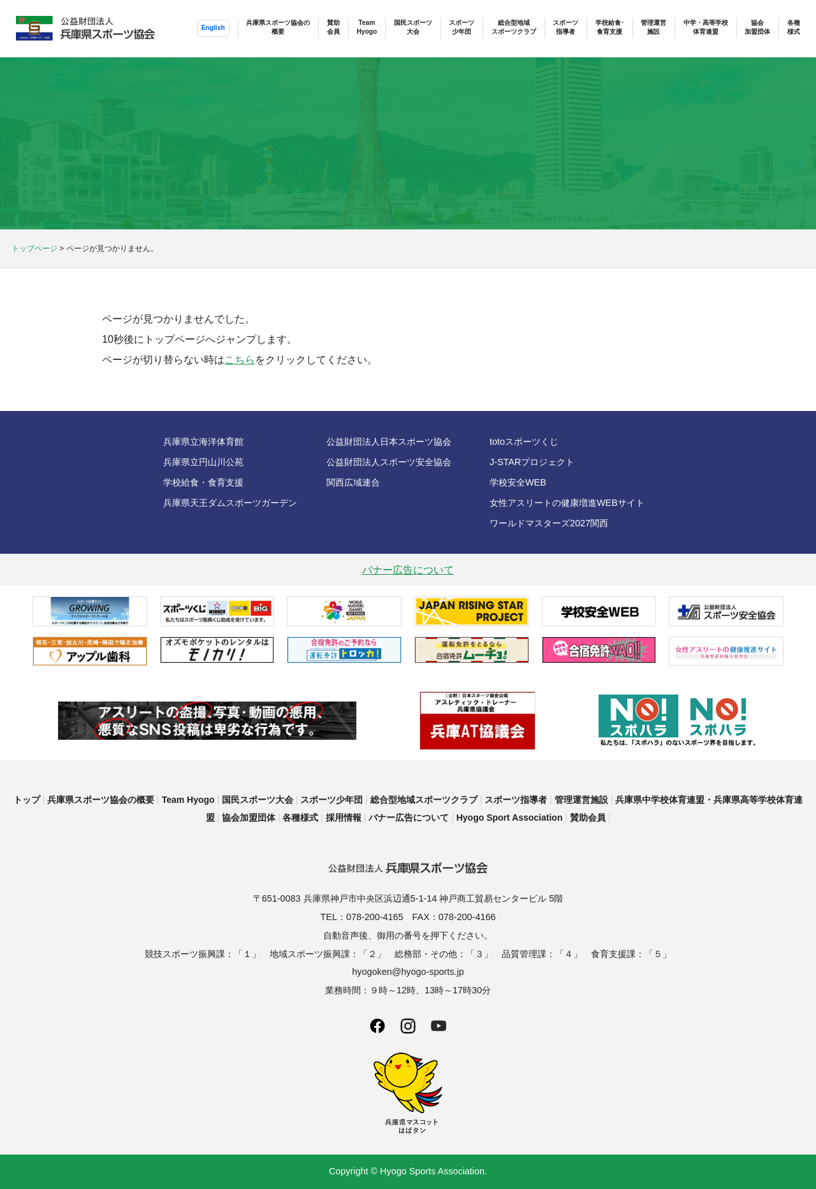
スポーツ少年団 (461, 27)
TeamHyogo (366, 27)
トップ (26, 800)
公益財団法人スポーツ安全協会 (388, 462)
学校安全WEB (518, 482)
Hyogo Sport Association (509, 817)
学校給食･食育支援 (609, 27)
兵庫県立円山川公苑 (203, 462)
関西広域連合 (353, 482)
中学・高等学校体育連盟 (705, 27)
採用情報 (343, 817)
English (212, 27)
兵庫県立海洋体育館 (203, 441)
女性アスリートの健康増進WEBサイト (567, 503)
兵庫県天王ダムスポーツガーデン (230, 503)
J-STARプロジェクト (532, 462)
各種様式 (793, 27)
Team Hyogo (188, 800)
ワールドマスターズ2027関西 (549, 523)
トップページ (34, 248)
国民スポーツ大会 (412, 27)
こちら (239, 359)
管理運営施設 (653, 27)
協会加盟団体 (757, 27)
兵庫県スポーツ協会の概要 (278, 27)
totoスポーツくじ (524, 441)
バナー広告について (408, 570)
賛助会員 (332, 27)
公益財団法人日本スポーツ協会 (388, 441)
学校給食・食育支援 (203, 482)
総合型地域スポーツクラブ (513, 27)
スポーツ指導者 (565, 27)
